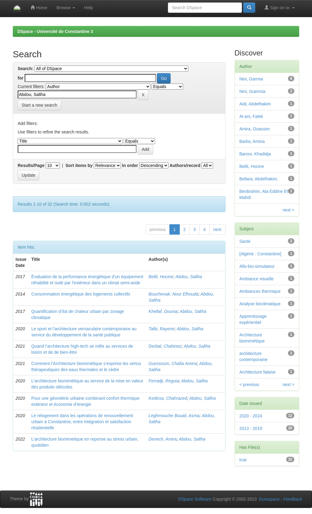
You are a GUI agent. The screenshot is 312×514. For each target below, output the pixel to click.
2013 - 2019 (250, 428)
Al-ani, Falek (251, 116)
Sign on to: (279, 7)
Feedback (293, 499)
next (217, 229)
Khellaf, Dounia (163, 311)
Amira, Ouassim (254, 128)
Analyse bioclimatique (260, 303)
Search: (25, 68)
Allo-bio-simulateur (257, 266)
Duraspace (269, 499)
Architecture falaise (257, 372)
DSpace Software (194, 499)
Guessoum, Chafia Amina (173, 363)
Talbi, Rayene (162, 328)
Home (38, 7)
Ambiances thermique (260, 291)
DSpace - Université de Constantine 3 (55, 31)
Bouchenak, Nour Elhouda (173, 294)
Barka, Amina (252, 141)
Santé (245, 241)
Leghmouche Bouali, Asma (174, 415)
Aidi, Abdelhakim (255, 103)
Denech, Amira (163, 439)
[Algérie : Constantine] (260, 253)
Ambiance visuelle (256, 278)
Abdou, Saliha (189, 276)
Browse (65, 7)
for (20, 78)
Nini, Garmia (251, 78)
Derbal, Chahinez (165, 346)
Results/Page (31, 165)
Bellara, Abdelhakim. (258, 178)
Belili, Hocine (161, 276)
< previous (249, 384)
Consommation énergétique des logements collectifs (80, 294)
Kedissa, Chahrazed (168, 398)
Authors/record (184, 165)
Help (88, 7)
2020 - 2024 (250, 415)
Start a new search (39, 105)
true (243, 459)
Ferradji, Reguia (164, 380)
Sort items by (79, 165)
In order (130, 165)
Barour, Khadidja (255, 153)
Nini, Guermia (252, 91)
